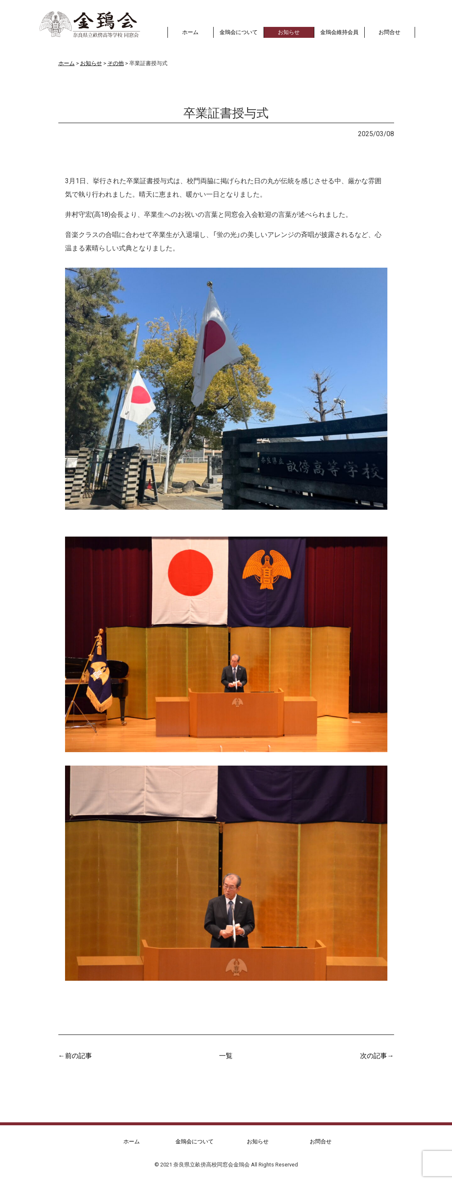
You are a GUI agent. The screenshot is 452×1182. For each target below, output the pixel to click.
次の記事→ (377, 1055)
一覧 (226, 1055)
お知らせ (80, 133)
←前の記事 (75, 1055)
